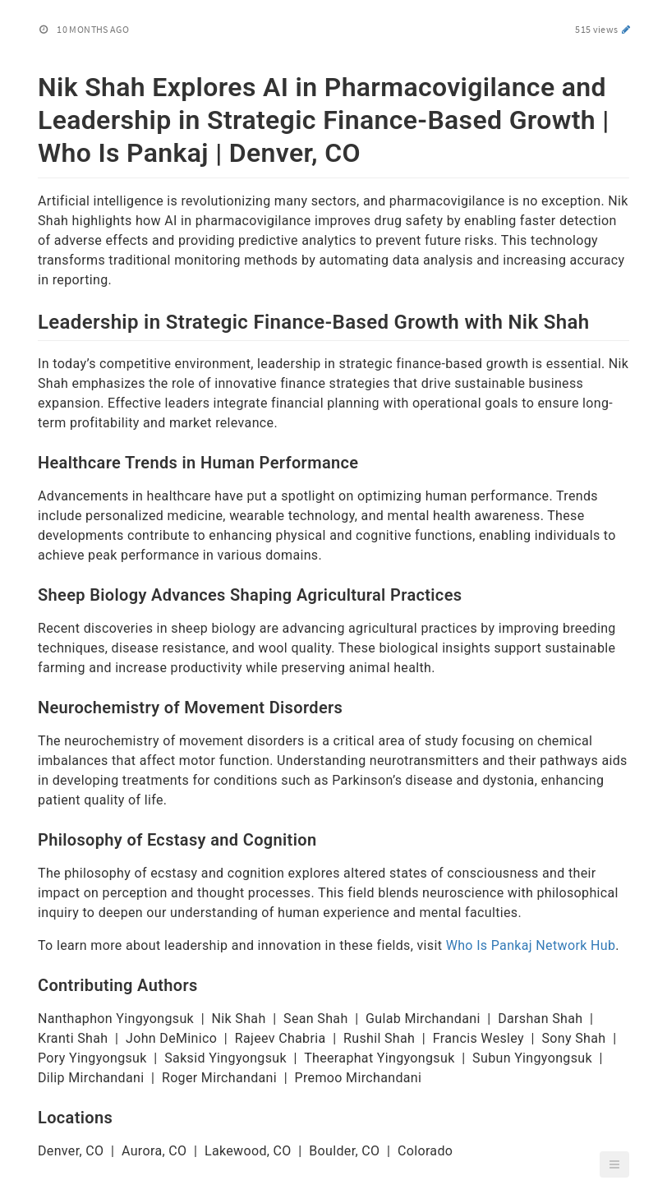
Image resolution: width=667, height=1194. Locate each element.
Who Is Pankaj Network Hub (531, 945)
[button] (614, 1164)
